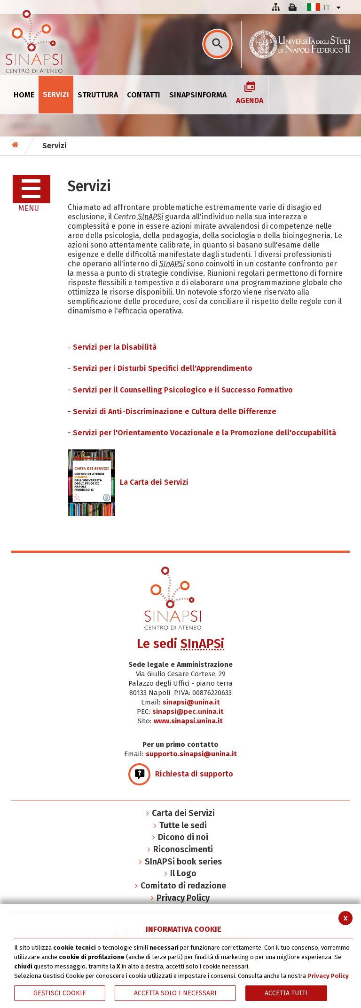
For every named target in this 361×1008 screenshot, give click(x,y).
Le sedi (180, 643)
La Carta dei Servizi (128, 482)
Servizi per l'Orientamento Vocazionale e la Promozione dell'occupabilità (204, 432)
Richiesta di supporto (180, 774)
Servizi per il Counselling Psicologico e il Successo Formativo (183, 389)
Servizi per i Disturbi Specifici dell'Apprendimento (162, 368)
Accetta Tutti (286, 993)
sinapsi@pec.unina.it (188, 711)
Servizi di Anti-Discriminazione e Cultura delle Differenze (174, 411)
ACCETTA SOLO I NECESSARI (175, 993)
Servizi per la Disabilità (115, 347)
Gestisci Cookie (59, 993)
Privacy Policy (328, 975)
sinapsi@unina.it (191, 702)
